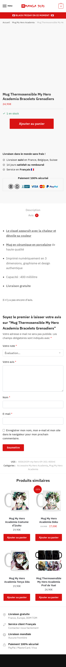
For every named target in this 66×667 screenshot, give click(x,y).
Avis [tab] (33, 215)
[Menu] (8, 6)
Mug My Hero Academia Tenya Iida (17, 580)
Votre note (10, 346)
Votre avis (9, 362)
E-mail (7, 413)
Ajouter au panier (32, 124)
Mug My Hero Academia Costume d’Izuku (17, 522)
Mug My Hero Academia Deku (48, 520)
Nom (6, 397)
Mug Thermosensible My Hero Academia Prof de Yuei (48, 582)
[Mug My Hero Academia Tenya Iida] (17, 560)
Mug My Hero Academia (23, 22)
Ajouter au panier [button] (17, 537)
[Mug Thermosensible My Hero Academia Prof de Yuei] (48, 560)
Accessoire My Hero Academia (32, 465)
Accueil (6, 22)
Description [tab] (33, 210)
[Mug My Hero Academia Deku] (48, 500)
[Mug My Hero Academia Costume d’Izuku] (17, 500)
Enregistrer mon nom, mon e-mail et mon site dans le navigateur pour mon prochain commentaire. (31, 434)
